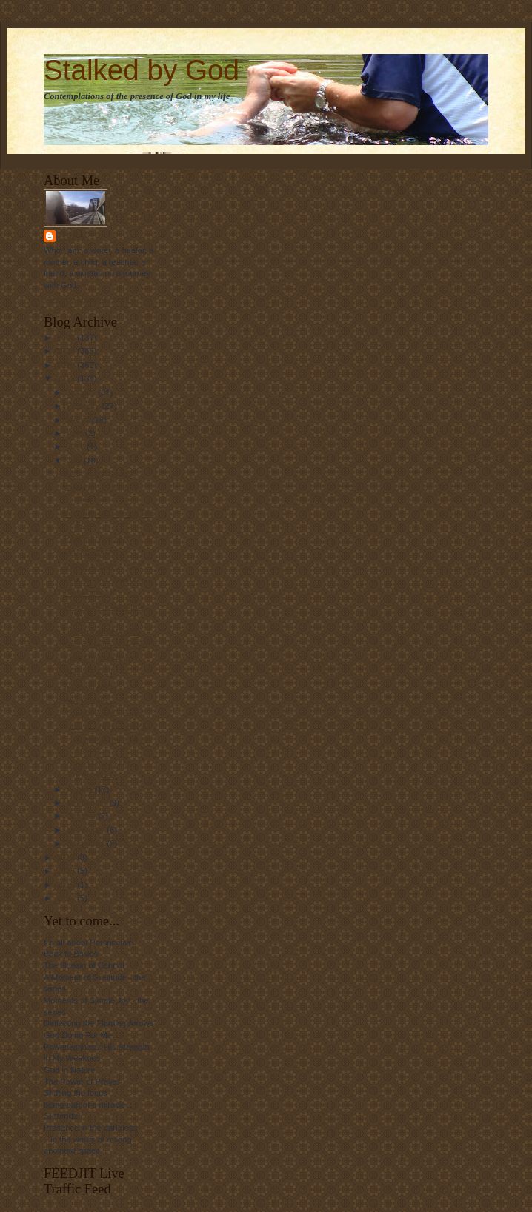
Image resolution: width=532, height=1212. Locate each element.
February (84, 405)
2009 (66, 350)
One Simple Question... (107, 579)
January (83, 392)
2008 (66, 337)
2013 (66, 870)
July (75, 460)
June (77, 446)
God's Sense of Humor (106, 644)
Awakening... (88, 699)
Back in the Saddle (98, 473)
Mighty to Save (91, 565)
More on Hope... (94, 686)
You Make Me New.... (103, 713)
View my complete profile (90, 299)
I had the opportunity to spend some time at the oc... (106, 738)
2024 (66, 898)
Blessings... (85, 592)
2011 (66, 378)
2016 (66, 884)
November (87, 830)
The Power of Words (102, 631)
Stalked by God (141, 70)
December (87, 843)
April (76, 433)
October (83, 815)
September (88, 802)
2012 (66, 857)
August (81, 789)
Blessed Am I (88, 672)
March (79, 419)
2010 (66, 365)
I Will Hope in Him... (100, 658)
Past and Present (96, 538)
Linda (71, 236)
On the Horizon (92, 551)
